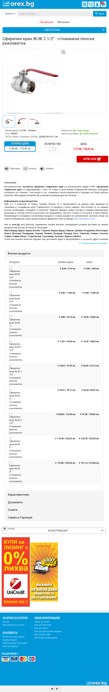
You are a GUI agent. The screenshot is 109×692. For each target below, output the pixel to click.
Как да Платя (41, 627)
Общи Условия (42, 621)
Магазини (63, 22)
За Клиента (10, 632)
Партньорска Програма (15, 642)
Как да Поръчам (42, 624)
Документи (15, 501)
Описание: (10, 182)
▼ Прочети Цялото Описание (93, 243)
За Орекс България (15, 617)
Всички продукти (19, 253)
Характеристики (18, 494)
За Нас (6, 621)
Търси (99, 13)
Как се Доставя (42, 634)
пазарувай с (10, 653)
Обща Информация (47, 617)
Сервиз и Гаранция (20, 517)
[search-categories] (10, 13)
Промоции (46, 22)
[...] (54, 13)
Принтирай (12, 168)
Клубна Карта (10, 639)
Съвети (13, 509)
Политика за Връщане (45, 637)
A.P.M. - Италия (28, 130)
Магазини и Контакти (14, 624)
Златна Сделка (10, 645)
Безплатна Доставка (14, 636)
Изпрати (33, 168)
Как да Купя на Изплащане (48, 631)
